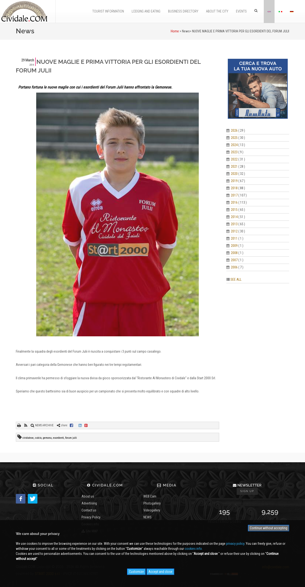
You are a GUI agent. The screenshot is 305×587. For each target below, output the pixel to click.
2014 (234, 217)
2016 (234, 202)
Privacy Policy (91, 517)
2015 (234, 210)
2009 (234, 246)
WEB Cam (149, 496)
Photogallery (152, 503)
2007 (234, 260)
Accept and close (160, 572)
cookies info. (194, 549)
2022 (234, 159)
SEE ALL (235, 279)
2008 (234, 253)
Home (175, 31)
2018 (234, 188)
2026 (234, 130)
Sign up (247, 491)
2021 (234, 166)
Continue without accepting (268, 528)
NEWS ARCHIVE (42, 425)
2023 (234, 152)
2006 (234, 267)
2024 (234, 145)
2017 (234, 195)
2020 (234, 174)
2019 (234, 181)
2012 (234, 231)
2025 (234, 138)
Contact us (89, 510)
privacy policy (235, 543)
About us (88, 496)
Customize (136, 572)
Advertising (89, 503)
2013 (234, 224)
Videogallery (151, 510)
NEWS (147, 517)
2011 (234, 238)
